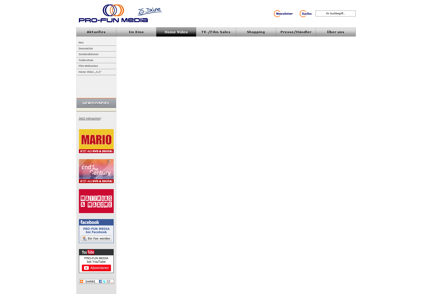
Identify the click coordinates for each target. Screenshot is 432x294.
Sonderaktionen (88, 54)
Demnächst (86, 48)
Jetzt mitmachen (89, 118)
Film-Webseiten (88, 65)
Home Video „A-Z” (90, 71)
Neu (81, 42)
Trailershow (86, 60)
